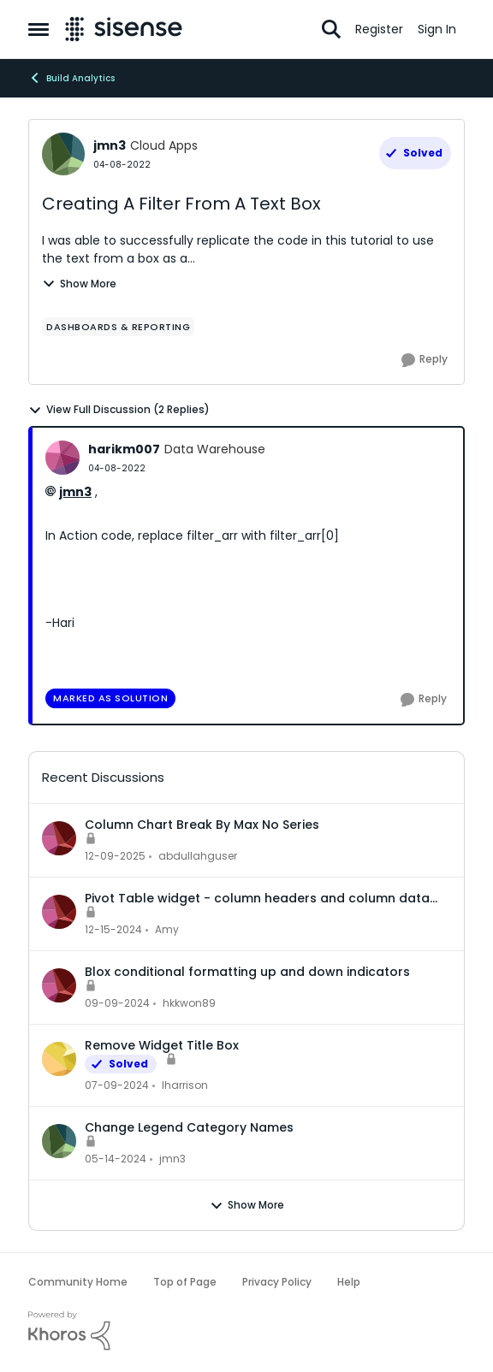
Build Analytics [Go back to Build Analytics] (71, 78)
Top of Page (185, 1281)
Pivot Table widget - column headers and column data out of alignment (257, 898)
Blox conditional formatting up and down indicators (247, 971)
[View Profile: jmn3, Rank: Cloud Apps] (63, 154)
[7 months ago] (115, 856)
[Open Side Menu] (38, 29)
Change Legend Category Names (189, 1127)
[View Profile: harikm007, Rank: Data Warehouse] (62, 458)
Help (348, 1281)
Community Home (78, 1281)
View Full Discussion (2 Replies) (119, 409)
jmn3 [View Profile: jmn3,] (172, 1158)
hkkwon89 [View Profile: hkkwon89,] (189, 1003)
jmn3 (75, 491)
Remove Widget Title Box (162, 1045)
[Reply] (424, 360)
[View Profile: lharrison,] (59, 1059)
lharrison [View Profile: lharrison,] (185, 1085)
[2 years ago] (117, 1085)
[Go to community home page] (124, 29)
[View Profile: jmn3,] (59, 1141)
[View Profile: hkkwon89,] (59, 985)
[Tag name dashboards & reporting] (118, 326)
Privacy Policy (277, 1281)
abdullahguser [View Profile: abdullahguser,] (197, 856)
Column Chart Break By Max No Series (202, 824)
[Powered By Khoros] (246, 1331)
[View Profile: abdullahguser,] (59, 838)
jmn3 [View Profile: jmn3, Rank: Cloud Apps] (109, 145)
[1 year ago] (113, 929)
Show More (79, 283)
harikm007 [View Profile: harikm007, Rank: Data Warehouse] (124, 449)
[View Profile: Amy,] (59, 912)
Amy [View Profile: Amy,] (167, 929)
